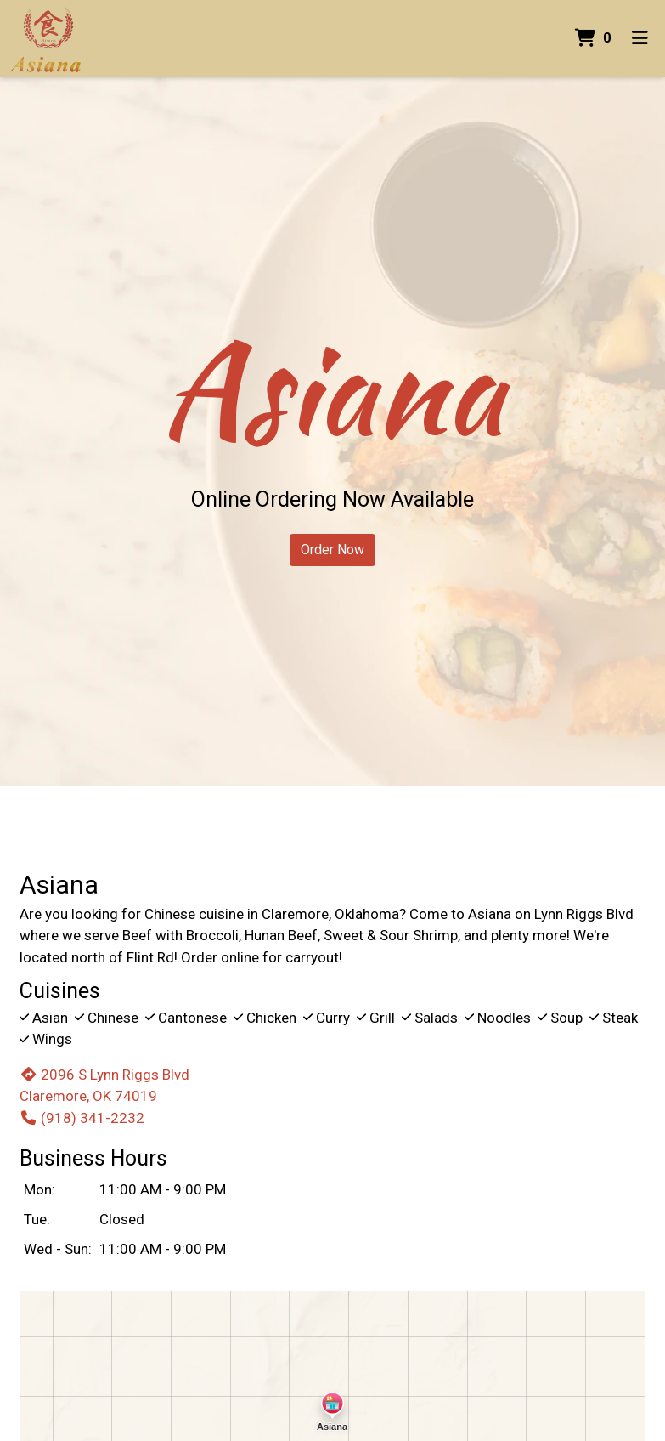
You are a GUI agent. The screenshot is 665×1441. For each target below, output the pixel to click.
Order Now (332, 550)
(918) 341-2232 (82, 1117)
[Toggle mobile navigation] (640, 38)
